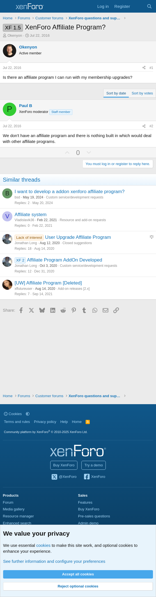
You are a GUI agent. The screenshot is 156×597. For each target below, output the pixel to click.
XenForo (94, 477)
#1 (151, 68)
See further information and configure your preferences (54, 561)
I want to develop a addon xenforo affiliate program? (70, 191)
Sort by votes (142, 93)
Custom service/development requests (74, 197)
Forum (8, 502)
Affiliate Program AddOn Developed (64, 260)
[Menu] (7, 6)
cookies (43, 545)
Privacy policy (45, 422)
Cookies (13, 414)
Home (77, 422)
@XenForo (64, 477)
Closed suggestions (77, 243)
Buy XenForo (64, 465)
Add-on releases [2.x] (74, 289)
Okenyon (15, 35)
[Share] (144, 68)
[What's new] (138, 6)
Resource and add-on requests (83, 220)
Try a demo (93, 465)
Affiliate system (31, 214)
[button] (28, 413)
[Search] (149, 6)
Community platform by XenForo (46, 432)
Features (85, 502)
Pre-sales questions (94, 516)
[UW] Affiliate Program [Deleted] (48, 283)
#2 (151, 126)
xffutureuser (23, 289)
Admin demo (88, 523)
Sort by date (116, 93)
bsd (17, 197)
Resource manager (18, 516)
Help (64, 422)
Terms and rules (17, 422)
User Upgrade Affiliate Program (78, 237)
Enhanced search (17, 523)
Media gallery (13, 509)
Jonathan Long (26, 243)
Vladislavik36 (24, 220)
